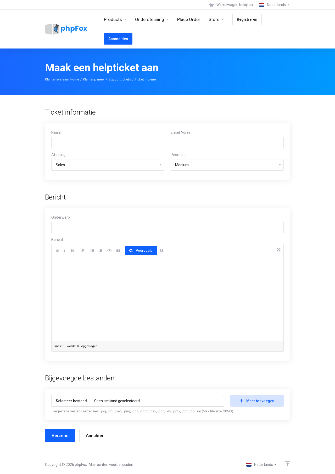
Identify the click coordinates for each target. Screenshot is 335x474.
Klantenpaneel (93, 79)
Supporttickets (119, 79)
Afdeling (58, 155)
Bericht (57, 240)
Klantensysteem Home (62, 79)
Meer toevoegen (257, 401)
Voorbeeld (141, 250)
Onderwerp (60, 217)
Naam (56, 132)
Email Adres (181, 132)
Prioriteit (178, 155)
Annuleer (95, 435)
